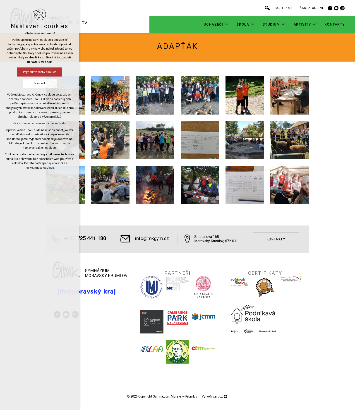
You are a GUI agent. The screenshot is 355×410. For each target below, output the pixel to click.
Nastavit (39, 83)
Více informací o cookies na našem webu (40, 123)
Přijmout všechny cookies (39, 72)
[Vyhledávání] (271, 7)
